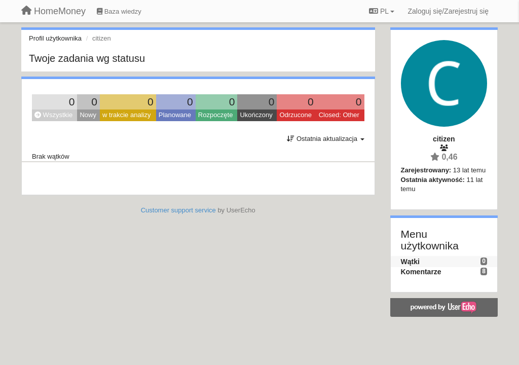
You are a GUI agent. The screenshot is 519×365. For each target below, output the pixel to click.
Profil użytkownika (55, 38)
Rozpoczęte (215, 115)
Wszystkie (53, 115)
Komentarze (421, 272)
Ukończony (256, 115)
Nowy (88, 115)
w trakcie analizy (126, 115)
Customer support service (178, 210)
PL (381, 11)
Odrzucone (295, 115)
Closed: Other (339, 115)
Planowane (175, 115)
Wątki (410, 262)
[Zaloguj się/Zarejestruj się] (448, 11)
